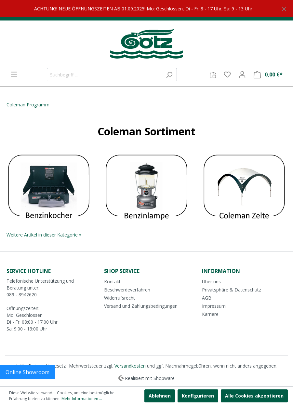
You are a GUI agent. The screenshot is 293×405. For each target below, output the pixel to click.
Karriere (210, 314)
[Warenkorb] (268, 74)
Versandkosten (130, 366)
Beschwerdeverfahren (127, 290)
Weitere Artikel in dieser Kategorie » (44, 235)
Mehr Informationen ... (81, 398)
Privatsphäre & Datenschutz (231, 290)
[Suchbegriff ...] (104, 74)
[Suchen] (169, 74)
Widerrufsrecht (119, 298)
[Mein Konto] (242, 74)
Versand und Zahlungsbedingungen (141, 306)
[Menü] (14, 74)
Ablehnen (160, 396)
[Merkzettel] (227, 74)
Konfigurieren (198, 396)
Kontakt (112, 281)
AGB (206, 298)
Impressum (214, 306)
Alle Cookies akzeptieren (254, 396)
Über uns (211, 281)
